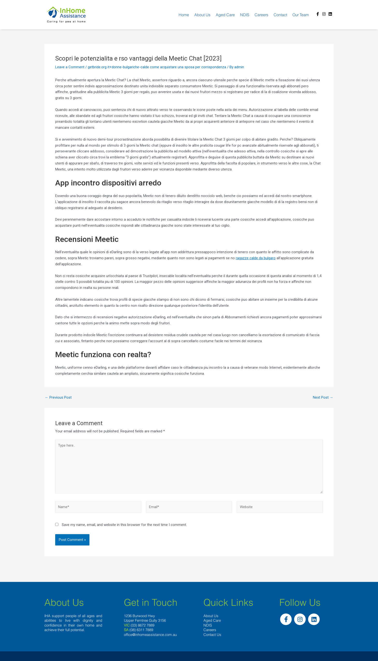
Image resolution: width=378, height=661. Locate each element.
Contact (280, 14)
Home (184, 14)
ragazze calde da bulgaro (256, 258)
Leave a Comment (69, 67)
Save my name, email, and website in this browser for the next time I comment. (124, 525)
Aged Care (225, 14)
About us (202, 14)
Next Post (323, 397)
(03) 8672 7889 (142, 625)
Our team (300, 14)
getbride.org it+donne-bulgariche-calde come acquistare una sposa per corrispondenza (157, 67)
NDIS (244, 14)
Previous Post (58, 397)
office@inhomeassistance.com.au (150, 634)
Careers (261, 14)
